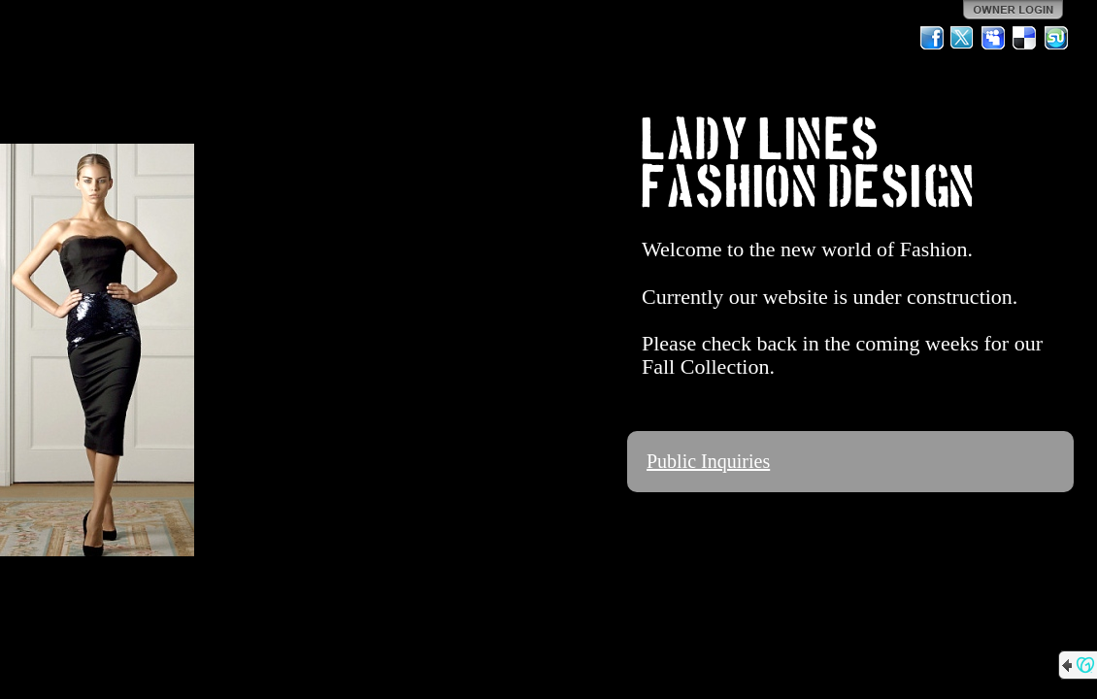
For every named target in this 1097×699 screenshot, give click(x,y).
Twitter (963, 37)
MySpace (994, 37)
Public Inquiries (708, 461)
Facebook (932, 37)
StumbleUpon (1056, 37)
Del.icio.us (1025, 37)
